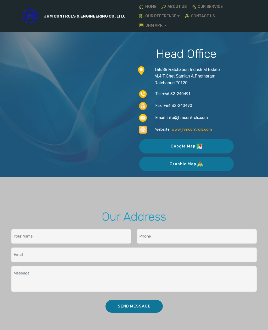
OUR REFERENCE (157, 16)
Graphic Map (186, 164)
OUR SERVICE (207, 6)
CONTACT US (200, 16)
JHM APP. (151, 25)
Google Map (186, 146)
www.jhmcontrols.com (191, 129)
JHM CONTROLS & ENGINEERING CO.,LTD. (84, 16)
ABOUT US (174, 6)
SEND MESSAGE (134, 306)
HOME (147, 6)
